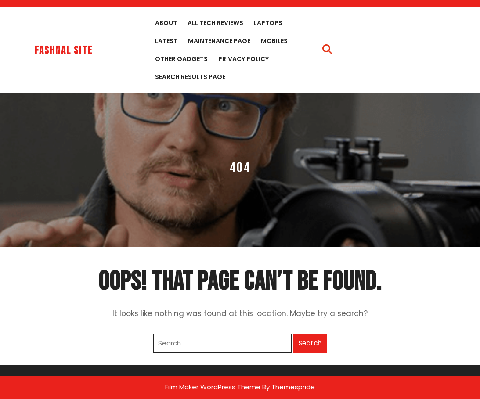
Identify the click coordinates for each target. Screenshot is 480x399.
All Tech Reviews (215, 22)
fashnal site (64, 51)
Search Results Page (190, 76)
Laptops (268, 22)
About (166, 22)
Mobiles (274, 40)
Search (310, 343)
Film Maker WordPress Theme (212, 387)
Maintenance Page (219, 40)
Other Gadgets (181, 58)
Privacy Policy (243, 58)
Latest (166, 40)
